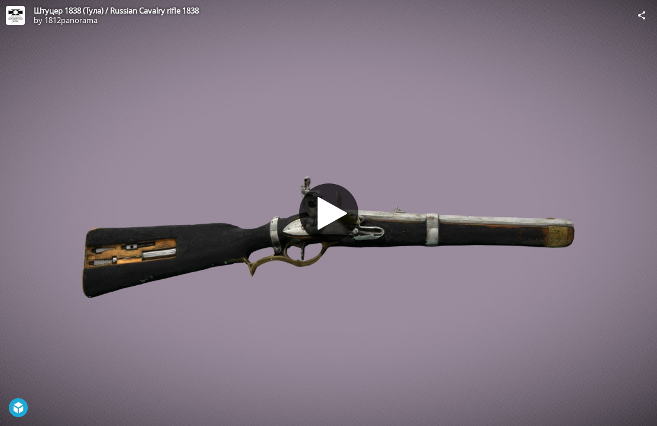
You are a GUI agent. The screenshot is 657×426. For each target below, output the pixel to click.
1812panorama (71, 20)
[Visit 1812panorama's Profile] (15, 15)
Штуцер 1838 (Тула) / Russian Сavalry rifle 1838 (116, 10)
